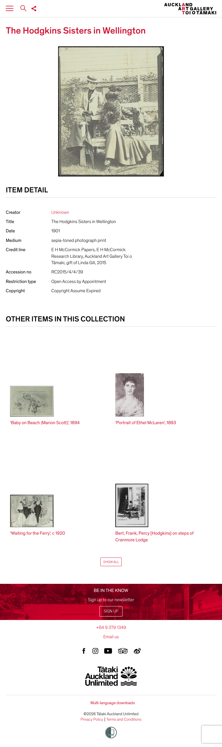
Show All (111, 562)
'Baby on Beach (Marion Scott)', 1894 (44, 423)
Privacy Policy (92, 719)
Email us (111, 637)
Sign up (111, 611)
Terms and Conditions (124, 719)
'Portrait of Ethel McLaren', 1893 (145, 423)
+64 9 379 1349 (111, 627)
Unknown (60, 212)
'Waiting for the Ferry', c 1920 (37, 533)
